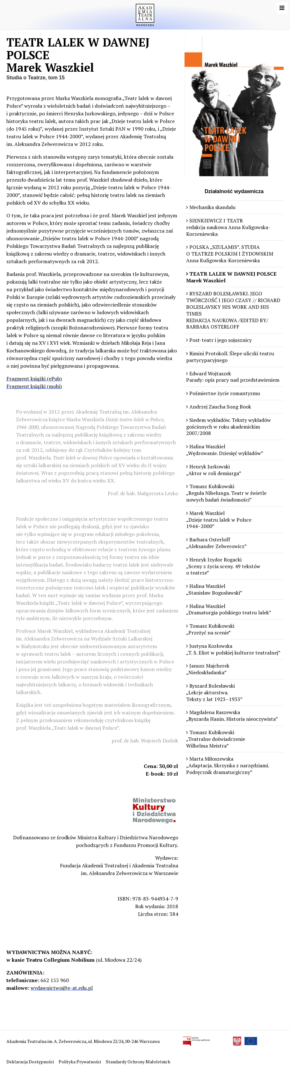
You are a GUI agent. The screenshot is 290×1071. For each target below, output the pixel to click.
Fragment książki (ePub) (34, 378)
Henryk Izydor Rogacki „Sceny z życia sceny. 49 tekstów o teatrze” (223, 566)
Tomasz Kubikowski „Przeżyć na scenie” (210, 629)
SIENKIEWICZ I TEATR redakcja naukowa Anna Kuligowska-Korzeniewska (228, 227)
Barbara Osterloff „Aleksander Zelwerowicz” (216, 543)
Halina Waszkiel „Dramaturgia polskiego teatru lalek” (228, 609)
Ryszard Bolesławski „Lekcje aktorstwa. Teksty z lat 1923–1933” (214, 692)
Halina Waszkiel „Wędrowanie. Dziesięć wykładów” (224, 450)
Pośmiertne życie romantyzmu (224, 393)
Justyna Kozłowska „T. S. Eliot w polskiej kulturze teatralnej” (233, 649)
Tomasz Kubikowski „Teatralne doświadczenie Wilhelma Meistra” (215, 739)
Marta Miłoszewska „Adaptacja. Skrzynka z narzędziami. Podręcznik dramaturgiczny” (227, 765)
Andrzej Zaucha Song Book (220, 406)
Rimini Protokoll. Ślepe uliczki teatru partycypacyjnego (230, 357)
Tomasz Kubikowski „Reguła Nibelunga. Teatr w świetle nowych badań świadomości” (226, 493)
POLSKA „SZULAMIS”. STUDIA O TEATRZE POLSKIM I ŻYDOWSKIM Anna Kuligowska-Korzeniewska (229, 253)
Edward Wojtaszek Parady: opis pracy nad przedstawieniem (232, 377)
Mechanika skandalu (212, 207)
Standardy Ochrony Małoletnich (138, 1062)
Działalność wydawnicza (234, 191)
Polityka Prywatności (80, 1062)
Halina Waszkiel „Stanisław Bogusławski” (214, 589)
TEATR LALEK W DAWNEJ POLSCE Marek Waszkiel (231, 277)
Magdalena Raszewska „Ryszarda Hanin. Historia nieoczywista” (232, 715)
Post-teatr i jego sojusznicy (220, 340)
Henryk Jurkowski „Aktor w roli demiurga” (213, 470)
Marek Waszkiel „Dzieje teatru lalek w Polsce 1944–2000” (218, 520)
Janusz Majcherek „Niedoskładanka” (207, 669)
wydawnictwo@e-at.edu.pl (62, 987)
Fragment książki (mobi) (34, 386)
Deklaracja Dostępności (30, 1062)
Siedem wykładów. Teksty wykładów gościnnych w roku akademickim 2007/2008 (228, 426)
